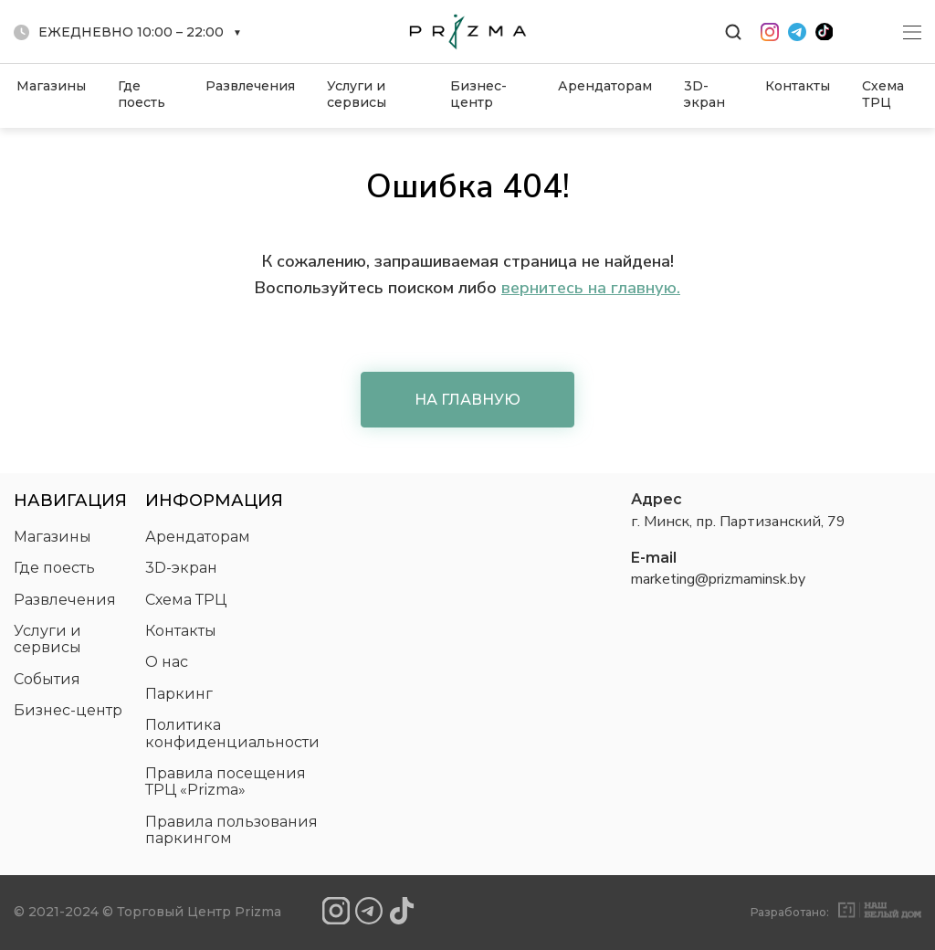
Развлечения (250, 86)
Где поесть (141, 94)
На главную (467, 399)
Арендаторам (605, 86)
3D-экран (704, 94)
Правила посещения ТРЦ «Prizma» (225, 781)
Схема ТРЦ (883, 94)
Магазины (51, 86)
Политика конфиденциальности (232, 733)
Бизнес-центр (478, 94)
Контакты (797, 86)
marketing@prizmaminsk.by (718, 579)
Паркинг (179, 693)
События (47, 679)
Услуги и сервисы (356, 94)
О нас (166, 661)
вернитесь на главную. (590, 288)
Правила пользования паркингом (231, 830)
